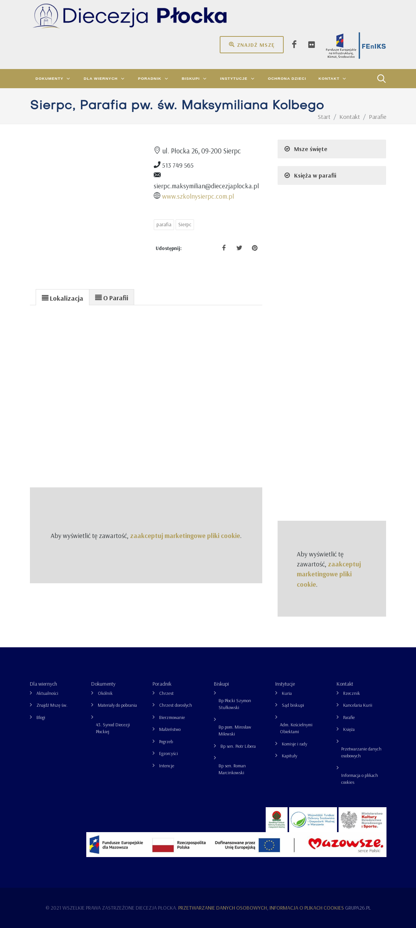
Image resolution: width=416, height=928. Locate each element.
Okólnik (105, 693)
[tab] (62, 297)
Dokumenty (103, 683)
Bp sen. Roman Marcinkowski (232, 769)
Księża (349, 729)
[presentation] (62, 297)
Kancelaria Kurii (357, 705)
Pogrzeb (166, 741)
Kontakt (345, 683)
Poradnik (162, 683)
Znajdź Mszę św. (51, 705)
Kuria (287, 693)
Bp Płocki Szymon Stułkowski (235, 704)
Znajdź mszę (252, 44)
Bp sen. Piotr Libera (238, 746)
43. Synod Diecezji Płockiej (113, 728)
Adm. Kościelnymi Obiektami (296, 728)
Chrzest (166, 693)
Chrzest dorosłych (175, 705)
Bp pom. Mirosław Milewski (235, 730)
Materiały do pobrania (117, 705)
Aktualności (47, 693)
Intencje (166, 765)
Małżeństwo (170, 729)
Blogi (40, 717)
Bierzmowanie (172, 717)
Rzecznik (351, 693)
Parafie (349, 717)
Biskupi (221, 683)
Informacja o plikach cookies (359, 778)
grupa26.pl (358, 907)
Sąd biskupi (293, 705)
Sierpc (184, 224)
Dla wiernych (43, 683)
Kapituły (289, 756)
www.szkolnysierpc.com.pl (198, 196)
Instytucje (285, 683)
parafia (163, 224)
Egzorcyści (168, 753)
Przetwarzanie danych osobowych (361, 752)
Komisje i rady (294, 744)
